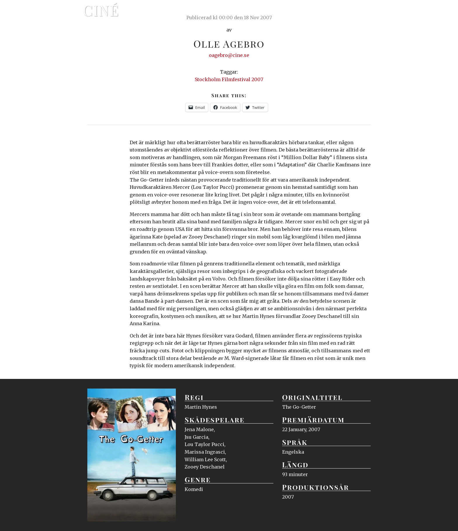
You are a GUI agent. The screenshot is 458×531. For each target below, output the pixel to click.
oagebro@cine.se (229, 55)
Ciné (101, 10)
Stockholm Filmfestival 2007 (229, 79)
